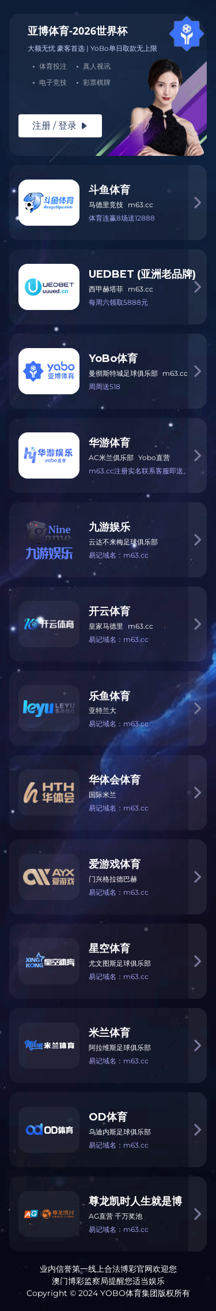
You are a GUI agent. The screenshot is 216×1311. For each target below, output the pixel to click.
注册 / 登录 (60, 125)
